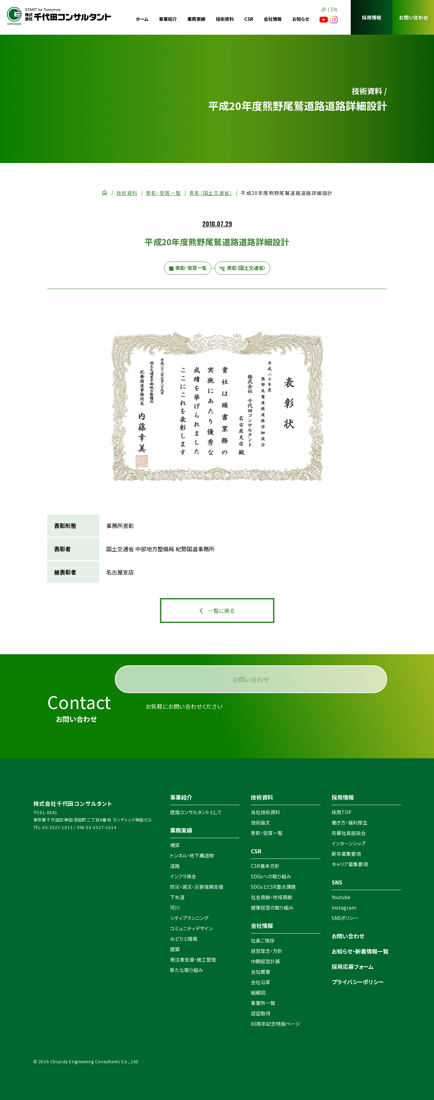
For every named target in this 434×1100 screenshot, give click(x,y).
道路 (175, 865)
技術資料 (225, 19)
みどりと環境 (183, 938)
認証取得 (260, 1013)
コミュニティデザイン (191, 928)
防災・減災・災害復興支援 (196, 886)
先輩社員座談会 (349, 832)
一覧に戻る (221, 610)
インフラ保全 (183, 876)
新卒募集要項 (346, 853)
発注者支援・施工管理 (193, 959)
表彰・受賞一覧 (163, 192)
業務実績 (196, 19)
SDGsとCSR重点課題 (273, 886)
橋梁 (175, 845)
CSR (248, 19)
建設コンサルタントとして (196, 812)
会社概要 (260, 971)
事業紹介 (168, 19)
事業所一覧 (263, 1002)
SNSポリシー (345, 917)
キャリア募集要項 (350, 864)
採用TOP (341, 812)
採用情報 (371, 17)
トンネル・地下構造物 (192, 855)
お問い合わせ (413, 17)
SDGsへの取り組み (271, 876)
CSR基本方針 (265, 865)
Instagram (344, 907)
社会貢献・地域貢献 (271, 897)
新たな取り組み (186, 969)
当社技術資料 (265, 812)
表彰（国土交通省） (211, 192)
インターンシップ (349, 843)
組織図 (258, 992)
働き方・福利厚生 (349, 822)
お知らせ (300, 19)
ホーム (142, 19)
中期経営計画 (265, 961)
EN (334, 9)
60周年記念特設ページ (275, 1023)
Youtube (341, 897)
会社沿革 (260, 982)
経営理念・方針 (266, 950)
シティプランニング (189, 917)
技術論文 (260, 822)
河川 (175, 907)
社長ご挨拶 (262, 940)
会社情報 (273, 19)
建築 (175, 949)
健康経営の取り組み (272, 907)
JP (323, 9)
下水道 (177, 897)
